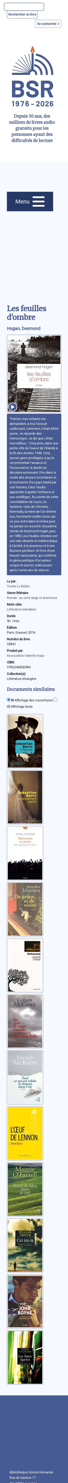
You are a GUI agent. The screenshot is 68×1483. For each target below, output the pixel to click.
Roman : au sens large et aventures (32, 598)
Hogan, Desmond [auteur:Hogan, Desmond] (23, 328)
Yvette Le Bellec (18, 586)
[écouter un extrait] (12, 407)
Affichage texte (20, 706)
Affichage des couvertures (32, 700)
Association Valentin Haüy (25, 655)
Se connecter (48, 24)
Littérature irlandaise (21, 609)
